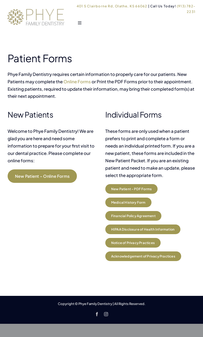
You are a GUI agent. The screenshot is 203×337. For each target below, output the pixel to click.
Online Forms (77, 81)
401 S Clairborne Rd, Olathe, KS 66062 (112, 6)
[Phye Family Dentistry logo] (36, 8)
